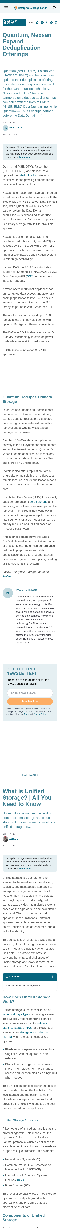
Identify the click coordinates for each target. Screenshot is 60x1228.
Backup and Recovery (10, 22)
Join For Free (30, 701)
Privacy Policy (39, 714)
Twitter (7, 576)
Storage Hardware (42, 1119)
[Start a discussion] (37, 22)
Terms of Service (7, 1189)
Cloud (35, 1139)
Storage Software (42, 1124)
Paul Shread (13, 128)
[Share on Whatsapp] (56, 22)
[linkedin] (30, 1099)
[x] (39, 1099)
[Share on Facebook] (42, 22)
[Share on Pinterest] (51, 22)
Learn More (25, 157)
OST (30, 276)
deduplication (28, 175)
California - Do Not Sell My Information (43, 1189)
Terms (26, 714)
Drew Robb (9, 998)
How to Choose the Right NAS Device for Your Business (28, 991)
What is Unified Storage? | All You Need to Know (29, 821)
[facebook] (21, 1099)
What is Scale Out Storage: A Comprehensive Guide (22, 934)
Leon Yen (8, 885)
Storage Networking (43, 1134)
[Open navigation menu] (6, 7)
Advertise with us (12, 1118)
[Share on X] (46, 22)
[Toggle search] (54, 8)
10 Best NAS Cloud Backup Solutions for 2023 (28, 878)
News (35, 1114)
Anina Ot (8, 829)
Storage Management (44, 1129)
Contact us (9, 1113)
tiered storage (38, 501)
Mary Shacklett (12, 942)
